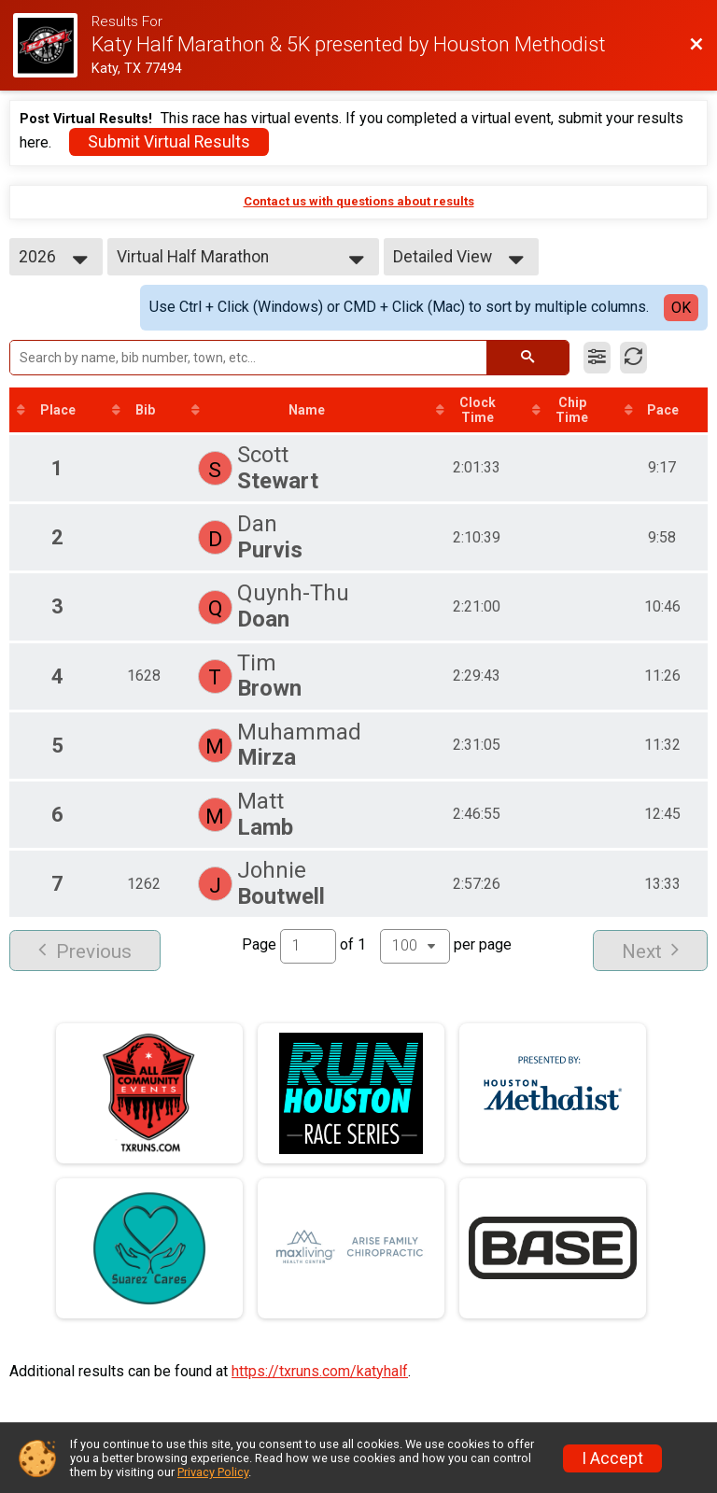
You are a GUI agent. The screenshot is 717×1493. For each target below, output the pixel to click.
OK (681, 308)
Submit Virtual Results (169, 142)
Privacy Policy (212, 1472)
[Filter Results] (597, 357)
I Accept (612, 1458)
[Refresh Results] (633, 357)
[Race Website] (52, 45)
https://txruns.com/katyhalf (320, 1371)
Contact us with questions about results (359, 201)
